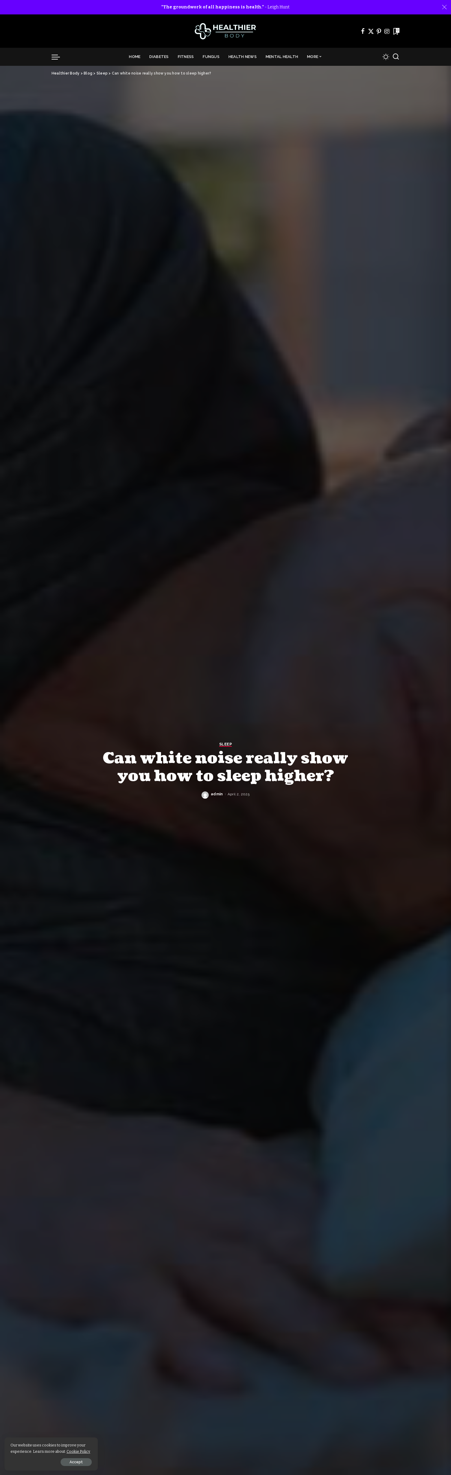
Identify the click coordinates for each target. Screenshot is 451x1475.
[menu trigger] (59, 57)
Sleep (225, 744)
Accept (72, 1462)
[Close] (444, 7)
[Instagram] (387, 31)
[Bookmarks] (395, 31)
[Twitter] (371, 31)
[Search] (395, 57)
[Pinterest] (379, 31)
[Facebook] (363, 31)
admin (217, 794)
